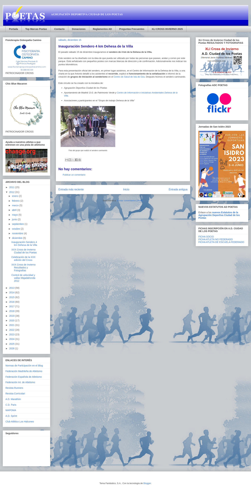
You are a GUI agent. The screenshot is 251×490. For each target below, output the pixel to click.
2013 (12, 287)
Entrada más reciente (71, 189)
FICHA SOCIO (206, 236)
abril (14, 210)
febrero (16, 200)
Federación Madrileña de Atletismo (23, 371)
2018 (12, 311)
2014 (12, 292)
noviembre (18, 233)
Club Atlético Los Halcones (19, 421)
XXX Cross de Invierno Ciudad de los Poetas (24, 251)
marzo (15, 205)
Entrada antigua (178, 189)
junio (15, 219)
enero (15, 196)
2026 (12, 348)
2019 (12, 315)
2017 (12, 306)
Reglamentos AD (102, 29)
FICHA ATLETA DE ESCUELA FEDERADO (221, 242)
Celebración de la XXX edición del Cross (23, 258)
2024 (12, 339)
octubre (16, 228)
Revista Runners (14, 388)
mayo (15, 214)
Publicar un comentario (74, 174)
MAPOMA (10, 410)
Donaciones (78, 29)
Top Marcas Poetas (36, 29)
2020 (12, 320)
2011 (12, 187)
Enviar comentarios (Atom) (130, 200)
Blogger (147, 483)
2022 (12, 329)
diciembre (17, 238)
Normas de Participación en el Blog (24, 365)
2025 (12, 343)
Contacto (59, 29)
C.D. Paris (10, 404)
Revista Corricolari (15, 393)
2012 (12, 192)
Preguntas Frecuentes (131, 29)
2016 (12, 301)
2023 (12, 334)
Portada (13, 29)
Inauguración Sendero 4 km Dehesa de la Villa (24, 243)
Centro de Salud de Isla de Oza (129, 76)
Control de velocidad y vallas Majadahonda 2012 (23, 278)
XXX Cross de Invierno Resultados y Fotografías (23, 267)
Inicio (126, 189)
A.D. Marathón (13, 399)
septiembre (18, 224)
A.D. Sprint (11, 416)
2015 (12, 297)
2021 (12, 325)
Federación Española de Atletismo (23, 376)
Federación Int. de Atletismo (20, 382)
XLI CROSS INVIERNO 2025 (167, 29)
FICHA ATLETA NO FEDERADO (215, 239)
